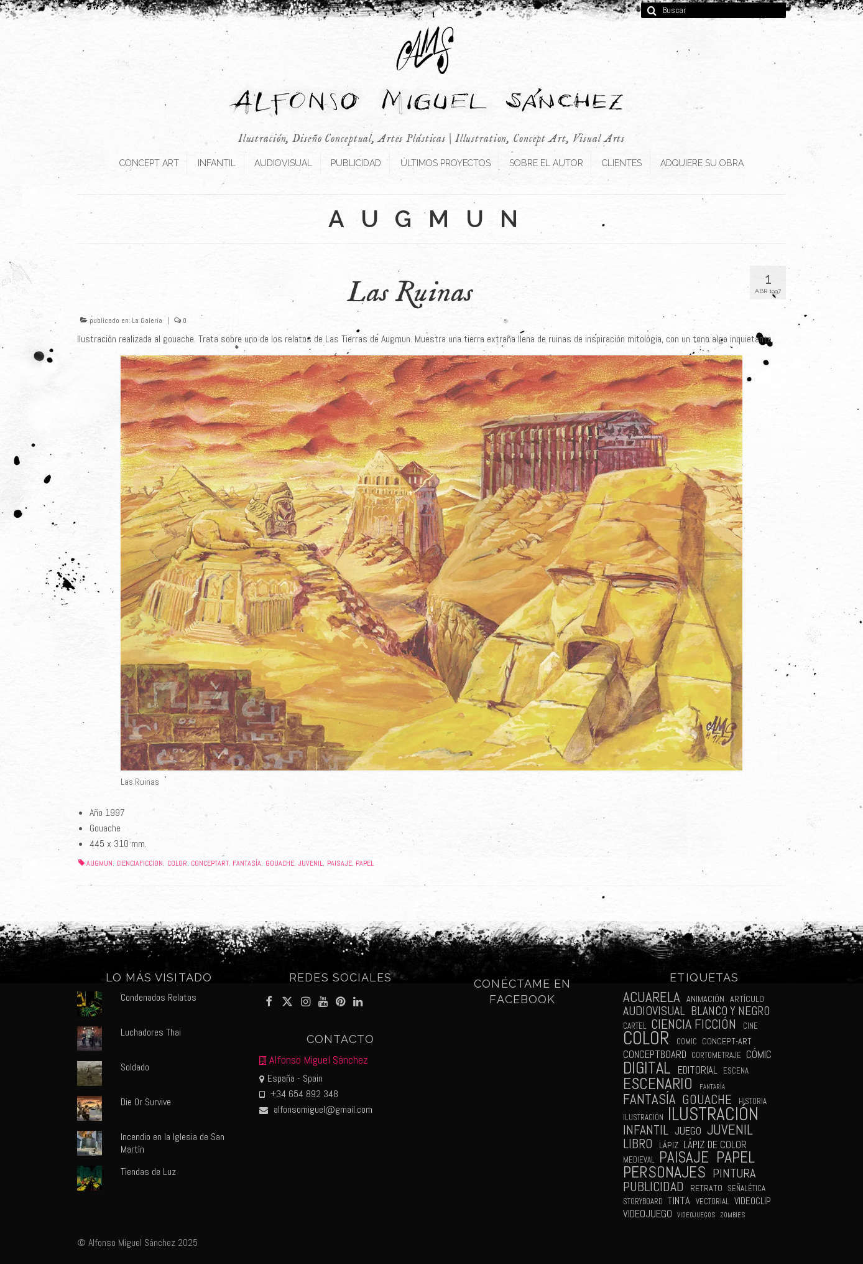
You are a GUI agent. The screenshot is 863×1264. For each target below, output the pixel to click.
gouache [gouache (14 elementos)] (707, 1099)
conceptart (210, 863)
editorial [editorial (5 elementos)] (698, 1070)
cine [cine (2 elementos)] (750, 1026)
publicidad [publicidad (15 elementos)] (653, 1186)
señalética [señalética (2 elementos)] (746, 1188)
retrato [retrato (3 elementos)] (706, 1188)
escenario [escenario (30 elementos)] (658, 1083)
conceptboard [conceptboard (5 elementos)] (654, 1054)
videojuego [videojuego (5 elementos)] (647, 1213)
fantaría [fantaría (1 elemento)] (712, 1087)
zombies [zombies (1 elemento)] (732, 1215)
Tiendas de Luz (148, 1171)
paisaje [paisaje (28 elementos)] (684, 1157)
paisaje (339, 863)
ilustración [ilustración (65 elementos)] (713, 1114)
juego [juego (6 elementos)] (688, 1131)
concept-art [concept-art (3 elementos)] (727, 1041)
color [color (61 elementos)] (646, 1038)
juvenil (310, 863)
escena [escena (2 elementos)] (736, 1070)
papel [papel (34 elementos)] (735, 1157)
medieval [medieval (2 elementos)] (639, 1159)
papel (365, 863)
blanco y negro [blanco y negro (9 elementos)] (730, 1011)
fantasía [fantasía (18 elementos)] (649, 1099)
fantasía (247, 863)
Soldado (135, 1067)
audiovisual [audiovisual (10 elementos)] (654, 1011)
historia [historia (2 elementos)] (753, 1101)
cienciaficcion (139, 863)
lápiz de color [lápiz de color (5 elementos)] (715, 1144)
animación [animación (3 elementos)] (705, 998)
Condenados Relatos (158, 997)
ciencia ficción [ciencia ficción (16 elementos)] (693, 1024)
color (177, 863)
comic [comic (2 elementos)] (686, 1041)
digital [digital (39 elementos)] (647, 1068)
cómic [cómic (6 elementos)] (759, 1054)
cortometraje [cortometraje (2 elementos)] (716, 1055)
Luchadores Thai (151, 1032)
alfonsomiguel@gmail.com (315, 1109)
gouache (279, 863)
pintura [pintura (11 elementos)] (734, 1173)
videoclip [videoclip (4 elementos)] (752, 1201)
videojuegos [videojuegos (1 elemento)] (696, 1215)
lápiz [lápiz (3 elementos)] (668, 1145)
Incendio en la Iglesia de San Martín (172, 1143)
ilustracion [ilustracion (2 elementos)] (643, 1117)
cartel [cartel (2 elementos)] (635, 1026)
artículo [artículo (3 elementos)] (747, 998)
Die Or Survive (146, 1101)
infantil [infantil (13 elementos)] (645, 1129)
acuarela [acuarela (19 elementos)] (651, 997)
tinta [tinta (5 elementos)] (678, 1200)
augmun (99, 863)
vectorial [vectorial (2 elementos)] (712, 1201)
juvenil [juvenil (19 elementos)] (730, 1130)
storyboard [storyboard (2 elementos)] (643, 1201)
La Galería (147, 320)
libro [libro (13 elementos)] (638, 1143)
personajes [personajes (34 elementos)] (664, 1172)
